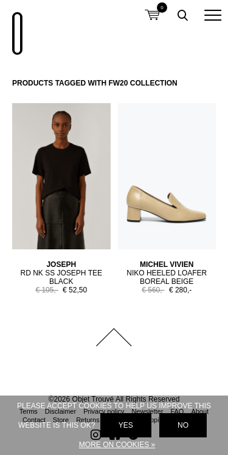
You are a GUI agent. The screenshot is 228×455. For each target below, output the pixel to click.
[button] (213, 15)
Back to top (114, 337)
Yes (126, 425)
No (183, 425)
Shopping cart (152, 7)
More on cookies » (117, 444)
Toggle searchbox (182, 15)
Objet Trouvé (15, 27)
